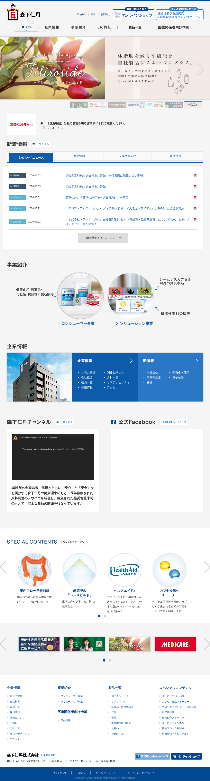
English (81, 14)
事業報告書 (154, 377)
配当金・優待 (181, 372)
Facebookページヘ (172, 422)
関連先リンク (115, 372)
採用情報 (87, 387)
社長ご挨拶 (88, 372)
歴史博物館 (168, 712)
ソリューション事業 (72, 701)
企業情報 (84, 361)
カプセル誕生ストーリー (175, 701)
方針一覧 (112, 377)
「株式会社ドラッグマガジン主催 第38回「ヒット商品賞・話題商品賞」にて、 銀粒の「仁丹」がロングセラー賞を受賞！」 (127, 222)
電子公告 (178, 377)
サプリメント (118, 701)
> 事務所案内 (48, 755)
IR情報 (148, 361)
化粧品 (115, 728)
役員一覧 (87, 382)
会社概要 (87, 377)
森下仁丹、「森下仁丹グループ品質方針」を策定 (96, 197)
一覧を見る (43, 144)
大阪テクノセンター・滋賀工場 (179, 706)
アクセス (112, 387)
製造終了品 (117, 733)
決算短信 (152, 372)
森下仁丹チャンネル (173, 723)
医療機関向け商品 (121, 723)
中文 (93, 14)
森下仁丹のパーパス (173, 696)
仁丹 (113, 712)
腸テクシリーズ (120, 696)
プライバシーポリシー (106, 773)
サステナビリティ (118, 382)
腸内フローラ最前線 (173, 728)
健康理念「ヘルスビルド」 (177, 733)
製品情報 (66, 720)
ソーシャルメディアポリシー (142, 773)
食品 (113, 717)
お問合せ (106, 14)
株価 (149, 382)
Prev (9, 69)
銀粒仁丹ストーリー (173, 717)
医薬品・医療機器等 (122, 706)
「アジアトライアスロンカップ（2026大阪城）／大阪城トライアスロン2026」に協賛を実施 (124, 208)
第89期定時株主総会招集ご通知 (85, 186)
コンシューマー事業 (72, 696)
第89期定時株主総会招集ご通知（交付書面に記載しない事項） (105, 175)
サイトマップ (59, 773)
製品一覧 (114, 688)
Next (200, 69)
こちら (59, 127)
